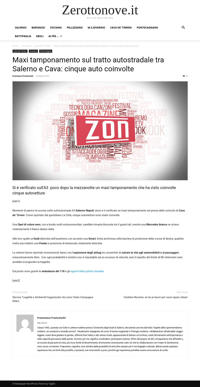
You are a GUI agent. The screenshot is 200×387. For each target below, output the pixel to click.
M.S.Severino (96, 27)
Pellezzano (75, 27)
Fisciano (56, 27)
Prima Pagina (45, 51)
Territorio (26, 45)
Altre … (53, 36)
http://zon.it (42, 323)
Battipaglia (23, 36)
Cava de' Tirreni (42, 45)
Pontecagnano (147, 27)
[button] (183, 28)
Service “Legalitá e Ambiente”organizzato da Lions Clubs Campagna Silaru (53, 299)
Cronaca (33, 51)
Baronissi (38, 27)
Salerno (21, 27)
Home (16, 45)
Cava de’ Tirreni (121, 27)
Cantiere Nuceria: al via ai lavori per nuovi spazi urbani (156, 297)
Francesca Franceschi (23, 76)
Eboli (39, 36)
